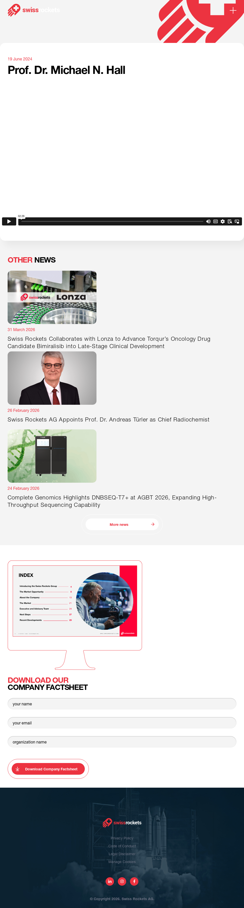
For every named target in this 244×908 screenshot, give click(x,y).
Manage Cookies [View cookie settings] (122, 861)
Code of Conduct (122, 846)
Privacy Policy (122, 838)
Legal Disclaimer (122, 853)
